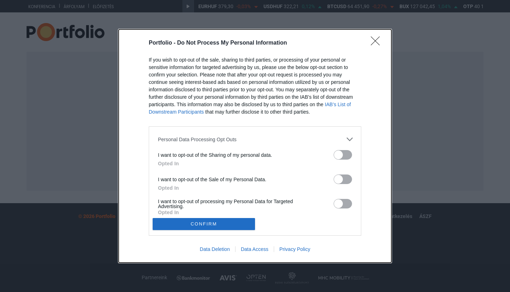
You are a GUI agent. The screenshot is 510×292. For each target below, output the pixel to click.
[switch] (343, 155)
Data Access (254, 249)
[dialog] (255, 146)
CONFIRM (204, 224)
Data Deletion (215, 249)
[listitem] (255, 139)
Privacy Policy (294, 249)
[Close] (377, 43)
